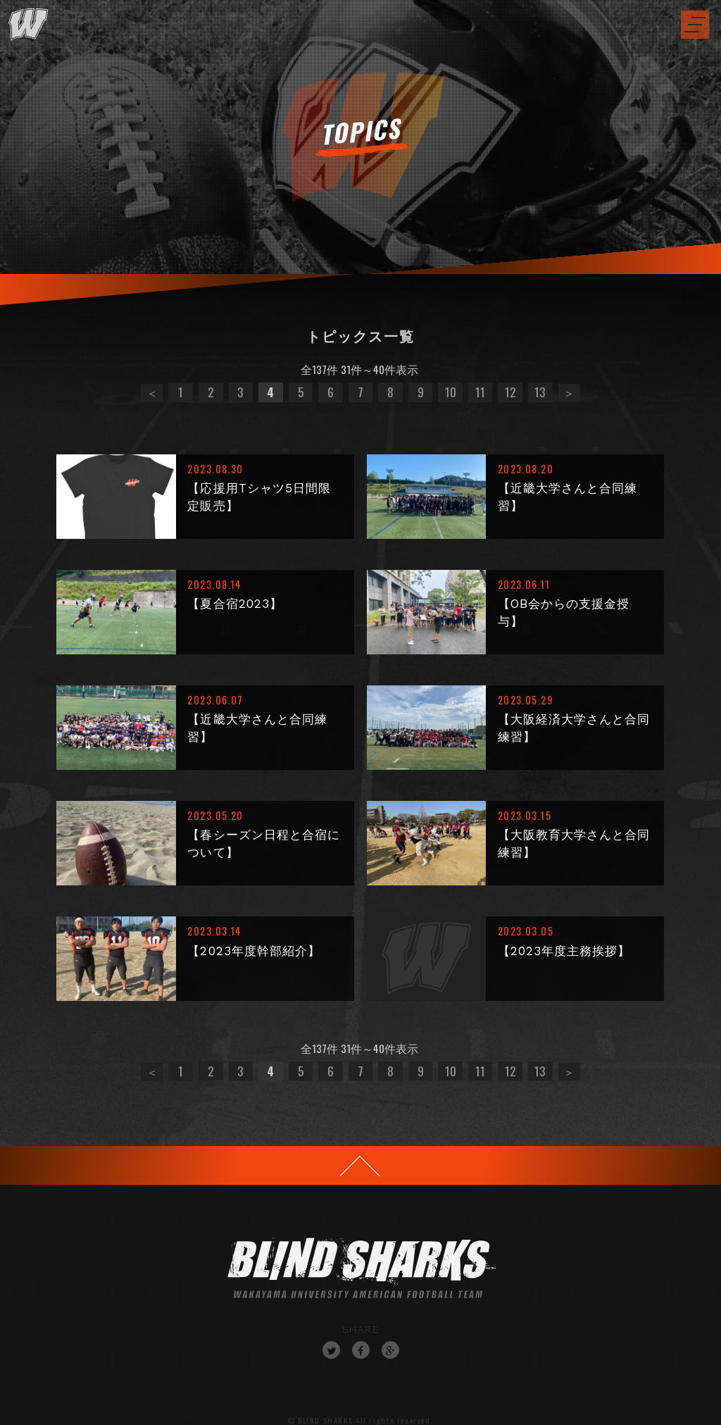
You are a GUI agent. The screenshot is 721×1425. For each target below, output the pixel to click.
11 (480, 391)
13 (540, 391)
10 (450, 391)
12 (510, 391)
